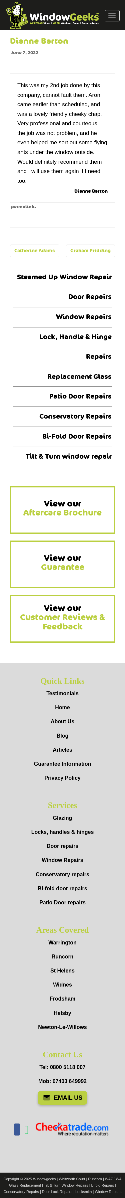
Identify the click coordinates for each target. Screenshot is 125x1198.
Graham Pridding (90, 251)
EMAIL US (63, 1098)
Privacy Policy (62, 778)
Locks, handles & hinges (62, 832)
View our (62, 508)
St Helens (62, 971)
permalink (22, 206)
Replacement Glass (79, 376)
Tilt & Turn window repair (69, 456)
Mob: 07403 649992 (62, 1081)
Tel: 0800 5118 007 (62, 1067)
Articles (62, 750)
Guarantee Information (62, 764)
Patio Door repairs (62, 902)
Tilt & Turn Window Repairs (66, 1185)
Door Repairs (90, 297)
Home (62, 707)
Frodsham (62, 999)
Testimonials (62, 693)
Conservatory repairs (62, 874)
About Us (62, 721)
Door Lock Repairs (57, 1192)
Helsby (62, 1013)
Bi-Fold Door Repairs (77, 436)
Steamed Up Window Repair (64, 277)
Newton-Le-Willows (62, 1027)
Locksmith (83, 1192)
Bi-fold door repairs (62, 888)
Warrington (62, 942)
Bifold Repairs (102, 1185)
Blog (63, 736)
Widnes (62, 985)
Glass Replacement (25, 1185)
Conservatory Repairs (75, 416)
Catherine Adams (34, 251)
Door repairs (62, 846)
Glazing (62, 818)
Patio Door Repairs (80, 396)
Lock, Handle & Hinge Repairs (75, 347)
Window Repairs (84, 317)
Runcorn (63, 956)
